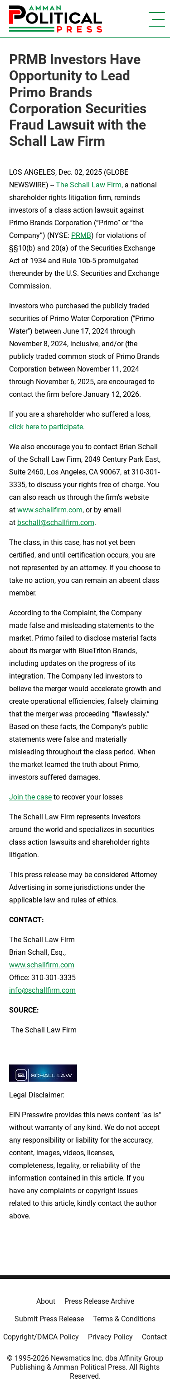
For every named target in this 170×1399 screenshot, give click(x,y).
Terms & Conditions (124, 1319)
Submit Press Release (49, 1319)
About (45, 1301)
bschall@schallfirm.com (55, 522)
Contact (154, 1337)
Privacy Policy (110, 1337)
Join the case (30, 797)
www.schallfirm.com (41, 965)
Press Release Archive (99, 1301)
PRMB (81, 235)
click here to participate (46, 427)
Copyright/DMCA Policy (41, 1337)
